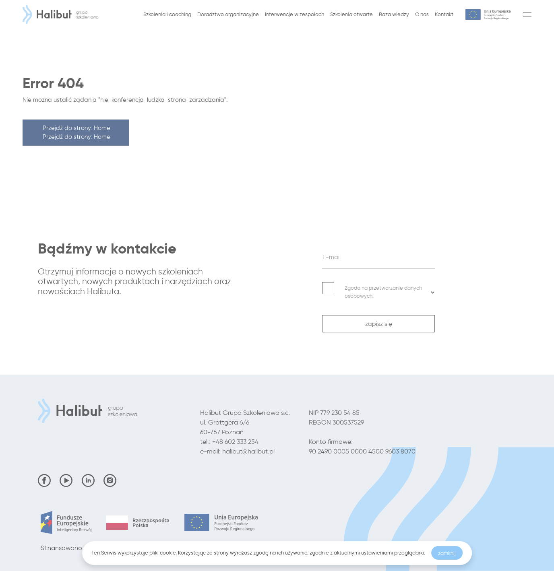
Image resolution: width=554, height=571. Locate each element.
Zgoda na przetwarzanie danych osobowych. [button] (390, 291)
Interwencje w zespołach (294, 14)
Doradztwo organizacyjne (228, 14)
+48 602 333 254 (235, 441)
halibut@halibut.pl (248, 451)
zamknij (447, 553)
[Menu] (525, 14)
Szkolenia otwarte (351, 14)
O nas (422, 14)
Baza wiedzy (394, 14)
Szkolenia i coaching (167, 14)
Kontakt (444, 14)
